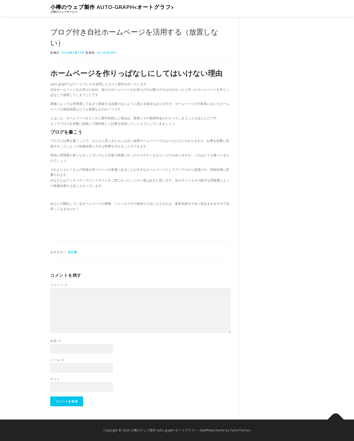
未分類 (72, 252)
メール (57, 360)
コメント (59, 285)
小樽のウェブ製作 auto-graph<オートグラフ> (112, 7)
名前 (55, 341)
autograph (107, 53)
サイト (55, 379)
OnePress (207, 430)
